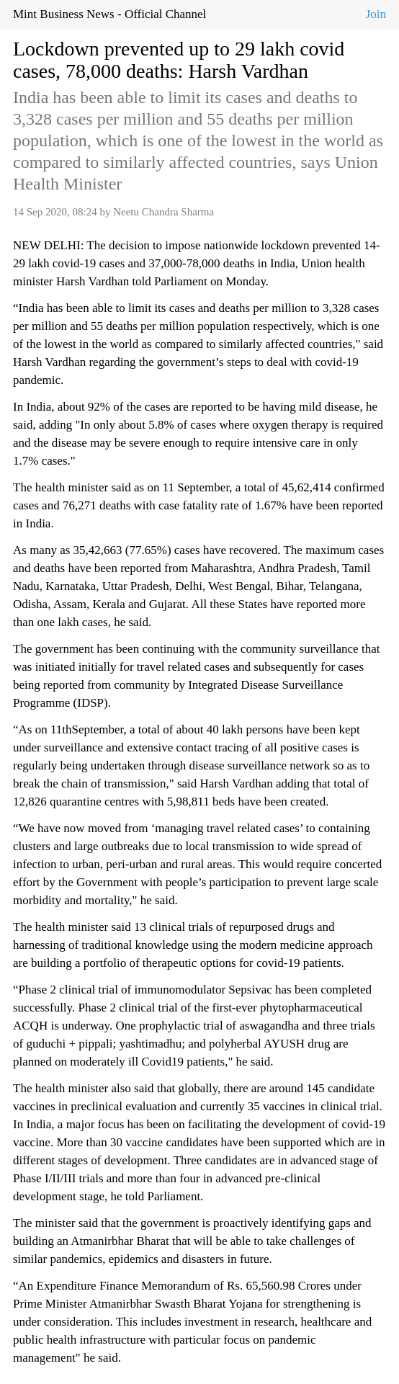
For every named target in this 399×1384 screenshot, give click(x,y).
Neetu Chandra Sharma (163, 212)
